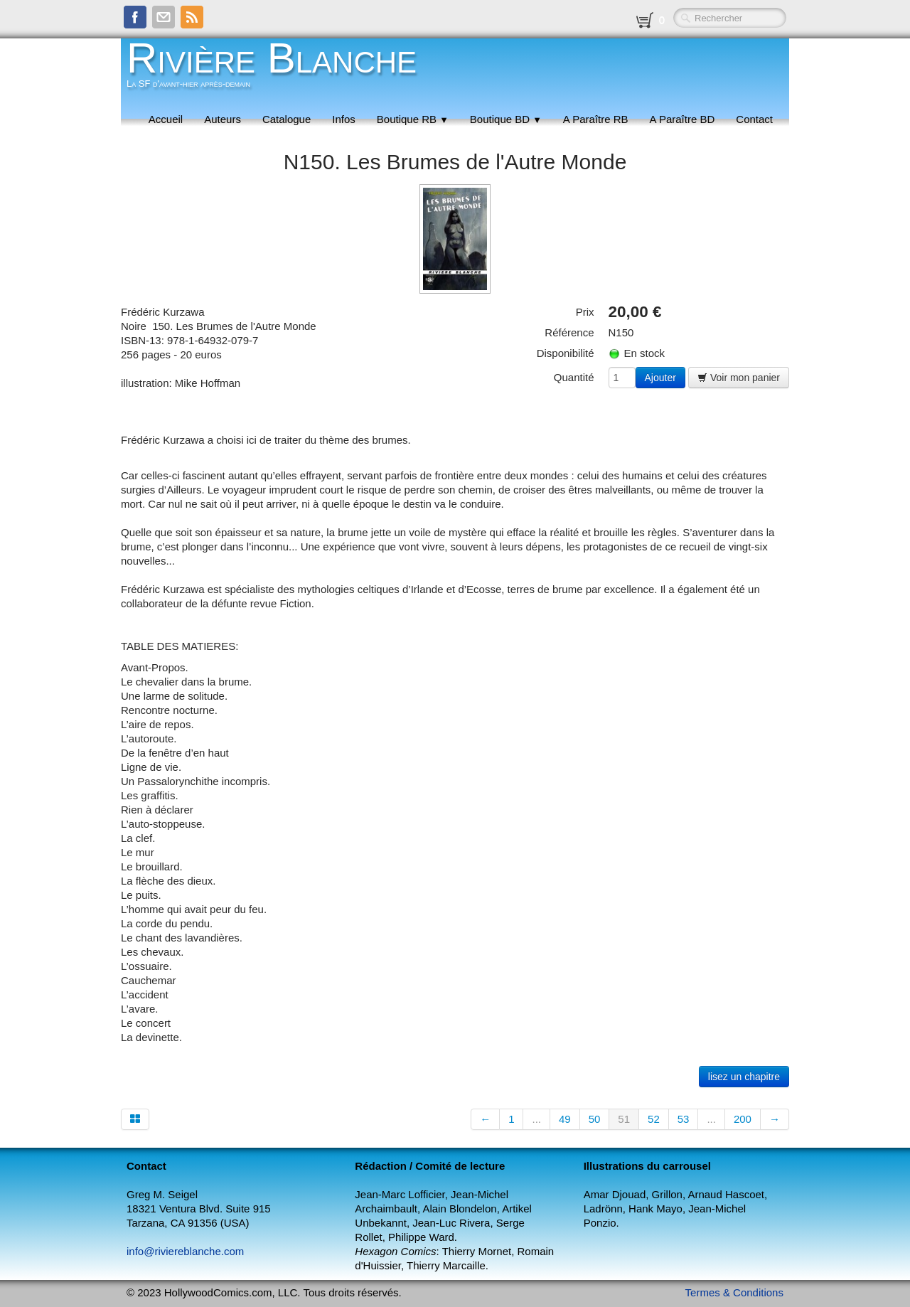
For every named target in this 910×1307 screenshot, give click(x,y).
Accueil (166, 119)
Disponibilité (565, 353)
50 (595, 1119)
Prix (585, 312)
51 (624, 1119)
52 (654, 1119)
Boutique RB (413, 119)
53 (684, 1119)
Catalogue (286, 119)
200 (742, 1119)
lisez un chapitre (744, 1076)
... (536, 1119)
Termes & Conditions (734, 1292)
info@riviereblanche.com (185, 1251)
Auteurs (222, 119)
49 (565, 1119)
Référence (569, 332)
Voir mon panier (738, 377)
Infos (343, 119)
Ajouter (660, 377)
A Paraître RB (595, 119)
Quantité (574, 377)
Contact (754, 119)
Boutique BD (506, 119)
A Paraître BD (682, 119)
